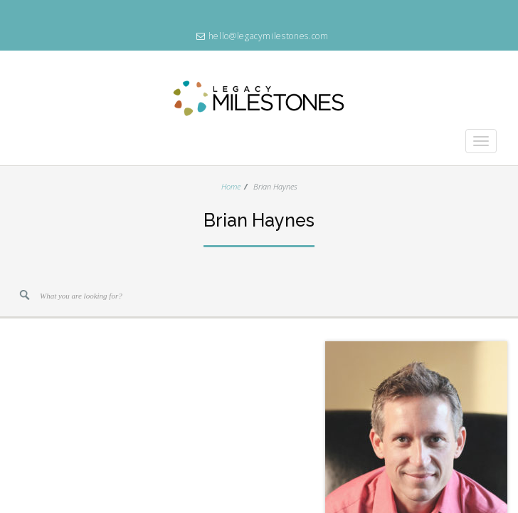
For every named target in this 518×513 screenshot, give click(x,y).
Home (230, 186)
